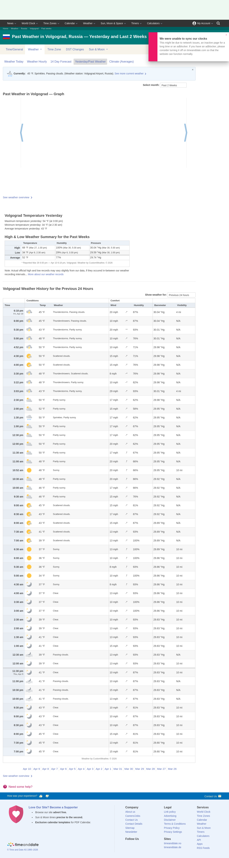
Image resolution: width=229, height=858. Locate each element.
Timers (135, 23)
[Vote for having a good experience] (41, 796)
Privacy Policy (172, 827)
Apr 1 (108, 768)
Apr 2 (99, 768)
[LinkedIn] (140, 845)
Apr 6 (63, 768)
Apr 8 (45, 768)
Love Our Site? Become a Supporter (53, 807)
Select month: (151, 85)
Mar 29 (139, 768)
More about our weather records (46, 274)
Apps (200, 843)
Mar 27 (161, 768)
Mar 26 (172, 768)
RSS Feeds (203, 848)
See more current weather (129, 73)
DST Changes (75, 49)
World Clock (28, 23)
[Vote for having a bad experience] (47, 796)
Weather (87, 23)
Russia (24, 28)
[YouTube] (152, 845)
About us (130, 811)
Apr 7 (54, 768)
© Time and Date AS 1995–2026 (22, 849)
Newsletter (131, 831)
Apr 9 (36, 768)
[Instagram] (146, 845)
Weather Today (13, 61)
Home (5, 28)
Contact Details (133, 823)
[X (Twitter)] (134, 845)
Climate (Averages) (121, 61)
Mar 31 (118, 768)
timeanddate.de (172, 847)
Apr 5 (72, 768)
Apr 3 (90, 768)
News (10, 23)
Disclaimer (170, 819)
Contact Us (213, 796)
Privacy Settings (173, 831)
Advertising (170, 815)
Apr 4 (81, 768)
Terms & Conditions (175, 823)
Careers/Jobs (132, 815)
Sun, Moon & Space (112, 23)
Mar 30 (128, 768)
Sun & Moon (98, 49)
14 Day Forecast (60, 61)
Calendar (70, 23)
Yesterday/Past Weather (90, 61)
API (199, 839)
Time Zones (49, 23)
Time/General (14, 49)
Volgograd (34, 28)
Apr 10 (27, 768)
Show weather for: (156, 294)
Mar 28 (150, 768)
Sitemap (130, 827)
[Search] (218, 23)
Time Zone (54, 49)
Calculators (153, 23)
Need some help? (20, 786)
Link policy (170, 811)
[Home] (23, 845)
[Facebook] (128, 845)
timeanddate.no (172, 843)
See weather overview (16, 197)
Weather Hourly (37, 61)
